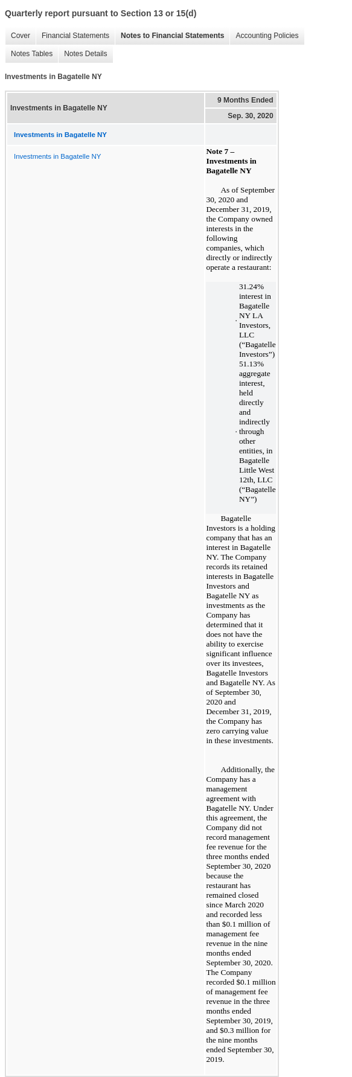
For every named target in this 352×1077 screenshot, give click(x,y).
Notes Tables (29, 54)
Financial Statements (72, 35)
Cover (17, 35)
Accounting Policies (263, 35)
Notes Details (82, 54)
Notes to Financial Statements (169, 35)
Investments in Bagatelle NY (57, 156)
